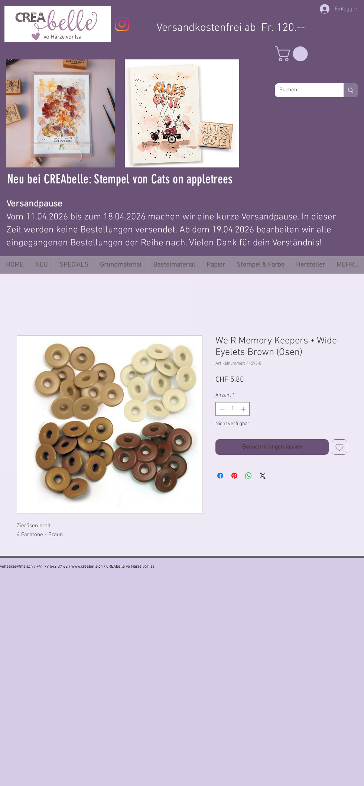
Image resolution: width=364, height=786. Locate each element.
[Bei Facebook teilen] (220, 475)
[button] (293, 53)
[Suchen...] (303, 90)
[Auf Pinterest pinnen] (234, 475)
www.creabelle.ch (87, 566)
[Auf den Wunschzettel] (339, 447)
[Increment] (243, 408)
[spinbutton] (232, 408)
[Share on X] (262, 475)
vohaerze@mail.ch (16, 566)
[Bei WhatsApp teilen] (248, 475)
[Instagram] (122, 24)
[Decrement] (221, 408)
